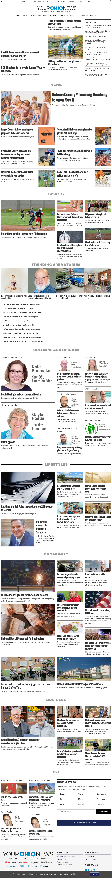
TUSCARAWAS (35, 15)
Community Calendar (36, 1)
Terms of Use (62, 862)
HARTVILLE (74, 15)
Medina (81, 799)
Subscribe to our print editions (84, 822)
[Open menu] (1, 1)
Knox (61, 799)
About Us (71, 1)
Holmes (62, 794)
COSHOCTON (63, 15)
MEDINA (53, 15)
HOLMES (17, 15)
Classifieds (23, 1)
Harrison (100, 804)
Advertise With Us (50, 1)
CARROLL (84, 15)
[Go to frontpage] (57, 8)
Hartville (63, 804)
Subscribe (104, 811)
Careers (89, 1)
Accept (94, 874)
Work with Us (90, 857)
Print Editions (61, 1)
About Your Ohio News (66, 857)
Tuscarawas (101, 794)
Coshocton (101, 799)
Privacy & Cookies (64, 864)
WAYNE (25, 15)
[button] (107, 283)
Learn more (83, 874)
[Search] (110, 1)
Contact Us (80, 1)
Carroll (81, 804)
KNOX (45, 15)
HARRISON (94, 15)
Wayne (80, 794)
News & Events (91, 859)
